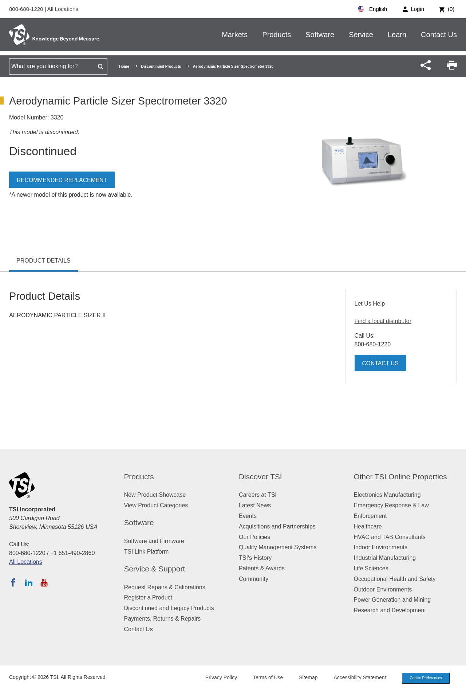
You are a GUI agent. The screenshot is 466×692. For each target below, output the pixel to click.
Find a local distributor (383, 321)
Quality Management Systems (277, 547)
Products (276, 35)
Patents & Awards (262, 568)
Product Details (43, 260)
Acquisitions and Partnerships (277, 526)
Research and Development (390, 610)
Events (248, 516)
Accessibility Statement (354, 678)
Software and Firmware (154, 541)
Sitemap (303, 678)
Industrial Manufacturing (385, 558)
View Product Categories (156, 505)
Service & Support (154, 569)
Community (253, 579)
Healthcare (368, 526)
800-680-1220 (27, 9)
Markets (235, 35)
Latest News (255, 505)
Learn (397, 35)
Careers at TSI (258, 495)
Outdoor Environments (383, 589)
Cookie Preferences (423, 678)
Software (319, 35)
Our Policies (254, 537)
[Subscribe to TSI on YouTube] (43, 582)
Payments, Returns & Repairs (162, 619)
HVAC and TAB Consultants (390, 537)
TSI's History (255, 558)
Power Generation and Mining (392, 600)
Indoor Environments (381, 547)
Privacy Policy (216, 678)
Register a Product (148, 597)
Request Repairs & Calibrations (164, 587)
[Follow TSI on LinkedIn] (29, 582)
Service (361, 35)
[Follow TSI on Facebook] (13, 582)
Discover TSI (260, 476)
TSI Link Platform (146, 552)
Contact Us (439, 35)
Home (124, 66)
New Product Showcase (155, 495)
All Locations (62, 9)
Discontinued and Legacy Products (169, 608)
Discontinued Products (161, 66)
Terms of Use (263, 678)
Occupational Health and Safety (395, 579)
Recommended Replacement (63, 180)
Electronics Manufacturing (387, 495)
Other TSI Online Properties (400, 476)
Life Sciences (371, 568)
